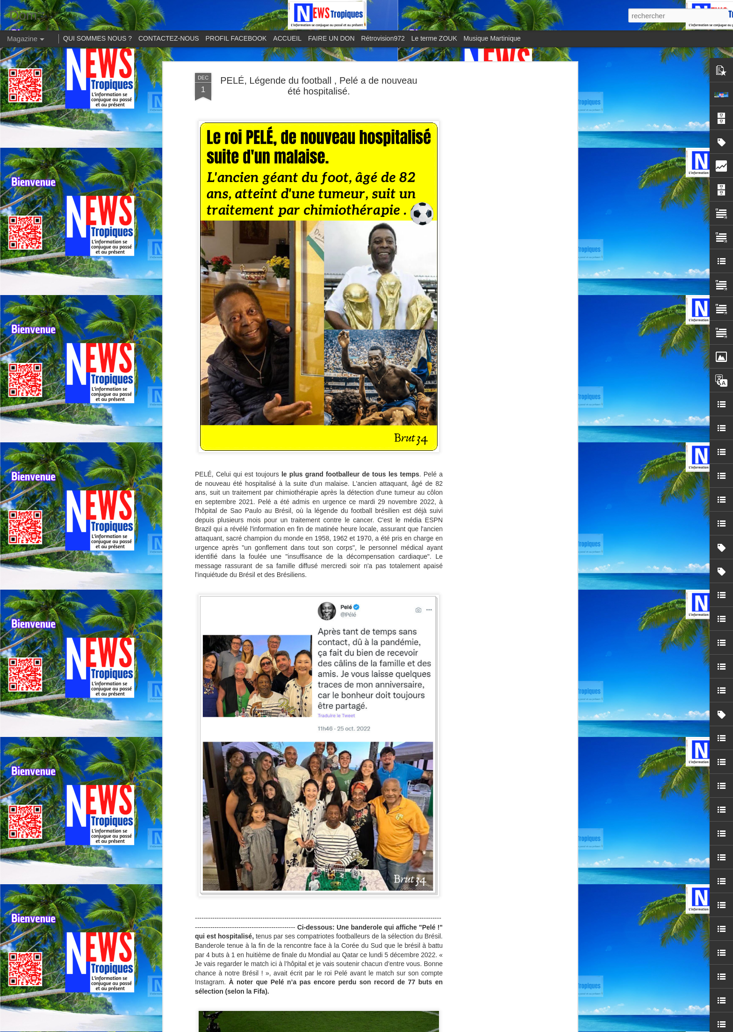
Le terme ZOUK (434, 38)
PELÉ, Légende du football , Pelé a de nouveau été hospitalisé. (318, 85)
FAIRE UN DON (331, 38)
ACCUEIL (287, 38)
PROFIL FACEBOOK (236, 38)
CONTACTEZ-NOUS (168, 38)
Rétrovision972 (382, 38)
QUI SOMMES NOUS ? (97, 38)
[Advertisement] (494, 220)
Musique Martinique (492, 38)
